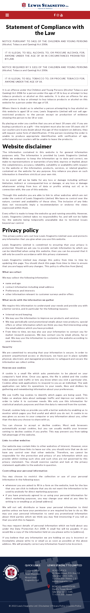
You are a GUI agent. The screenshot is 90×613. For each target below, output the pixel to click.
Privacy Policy (59, 606)
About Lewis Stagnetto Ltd (32, 578)
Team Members (32, 574)
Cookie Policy (74, 606)
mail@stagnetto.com (62, 581)
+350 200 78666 (63, 578)
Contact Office (32, 570)
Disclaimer (44, 606)
